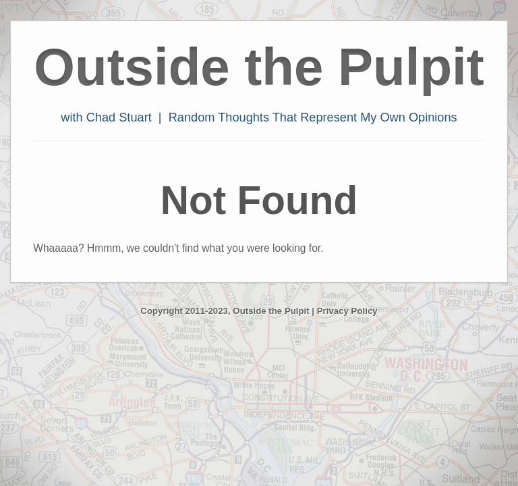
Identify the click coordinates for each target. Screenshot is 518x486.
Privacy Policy (347, 311)
